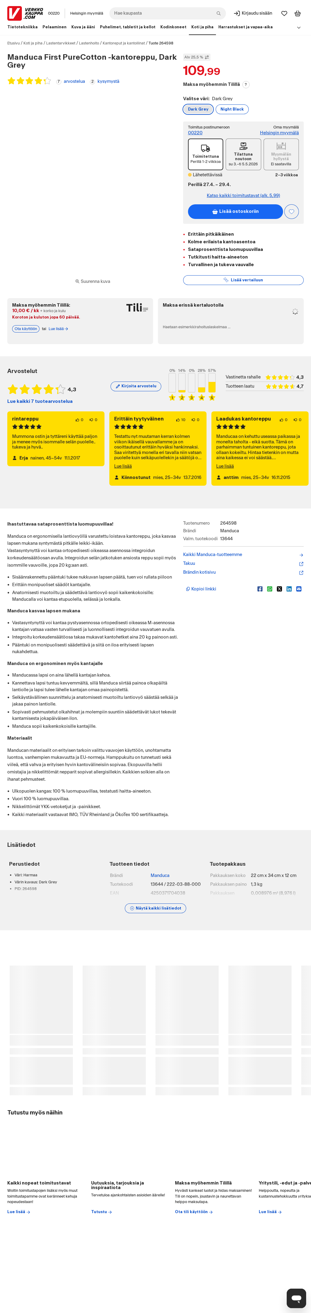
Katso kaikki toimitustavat (243, 196)
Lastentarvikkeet (60, 43)
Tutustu (101, 1212)
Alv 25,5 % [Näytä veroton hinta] (196, 57)
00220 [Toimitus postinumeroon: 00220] (195, 133)
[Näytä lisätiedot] (155, 908)
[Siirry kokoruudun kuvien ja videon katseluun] (92, 281)
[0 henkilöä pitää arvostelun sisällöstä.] (79, 420)
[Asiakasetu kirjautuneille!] (291, 211)
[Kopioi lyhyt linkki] (219, 589)
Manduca (160, 875)
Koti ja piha (33, 43)
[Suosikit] (284, 13)
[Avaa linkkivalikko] (299, 27)
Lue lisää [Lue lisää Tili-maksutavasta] (59, 328)
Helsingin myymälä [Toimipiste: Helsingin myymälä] (279, 133)
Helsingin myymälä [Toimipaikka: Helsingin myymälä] (86, 13)
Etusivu (13, 43)
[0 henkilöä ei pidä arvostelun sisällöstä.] (93, 420)
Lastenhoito (89, 43)
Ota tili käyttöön (194, 1212)
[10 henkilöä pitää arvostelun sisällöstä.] (180, 420)
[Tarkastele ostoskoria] (298, 13)
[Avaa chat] (296, 1298)
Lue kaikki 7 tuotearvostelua (40, 401)
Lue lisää (123, 466)
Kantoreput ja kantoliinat (124, 43)
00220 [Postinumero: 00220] (54, 13)
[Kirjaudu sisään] (252, 13)
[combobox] (167, 13)
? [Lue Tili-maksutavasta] (246, 84)
